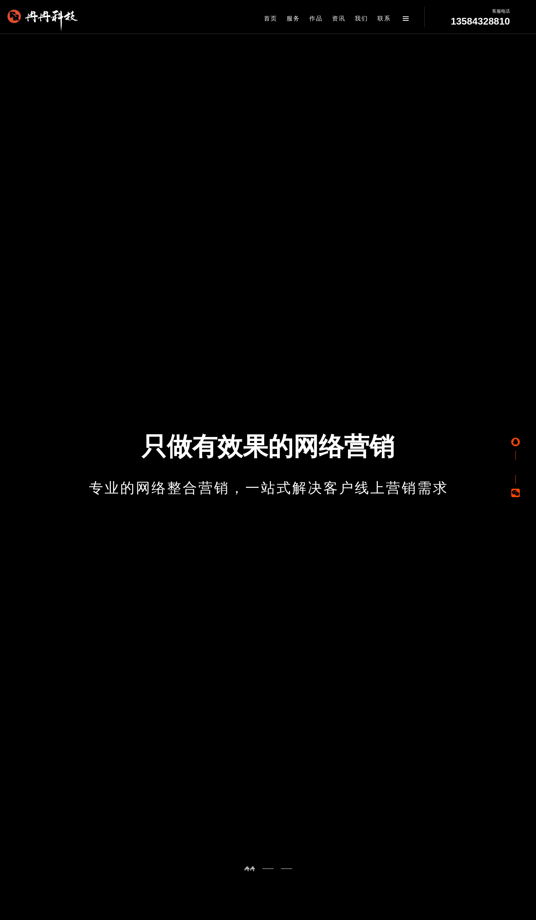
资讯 (338, 18)
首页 (270, 18)
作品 (316, 18)
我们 (361, 18)
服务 (293, 18)
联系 (384, 18)
